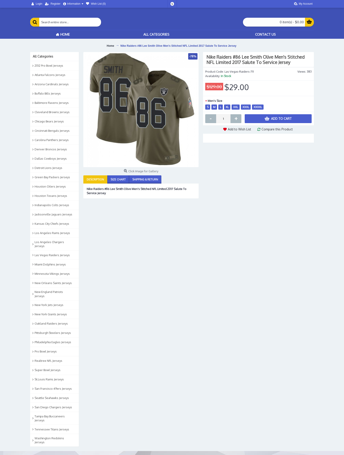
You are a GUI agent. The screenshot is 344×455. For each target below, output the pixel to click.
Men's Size (215, 101)
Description (95, 179)
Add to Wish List (239, 129)
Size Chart (118, 179)
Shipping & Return (145, 179)
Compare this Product (277, 129)
